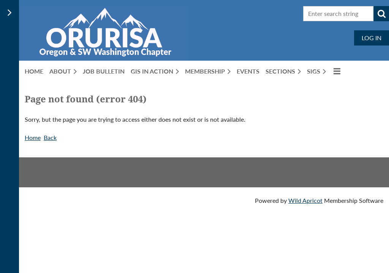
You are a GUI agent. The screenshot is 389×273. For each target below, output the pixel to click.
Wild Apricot (305, 200)
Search (381, 13)
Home (33, 137)
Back (50, 137)
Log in (371, 37)
